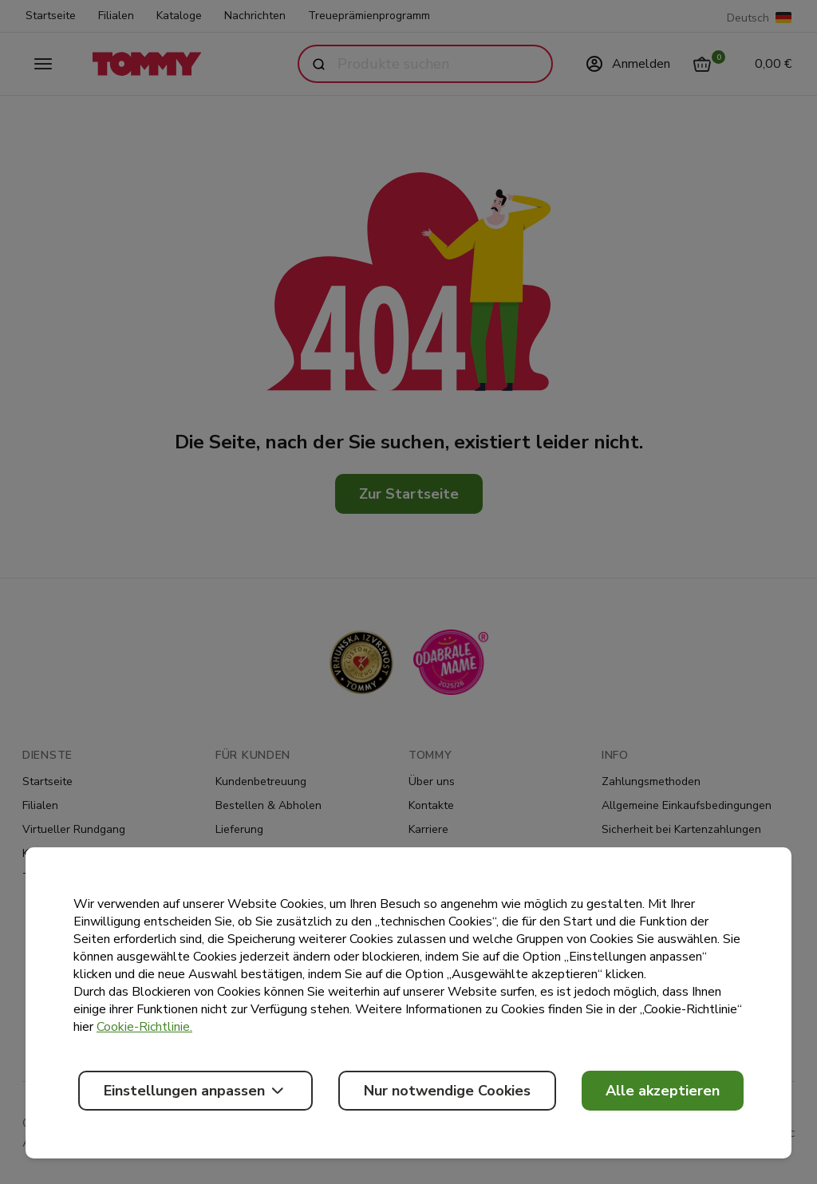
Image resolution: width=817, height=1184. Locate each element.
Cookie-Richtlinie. (144, 1027)
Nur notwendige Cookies (447, 1090)
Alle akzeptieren (663, 1090)
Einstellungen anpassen (195, 1090)
